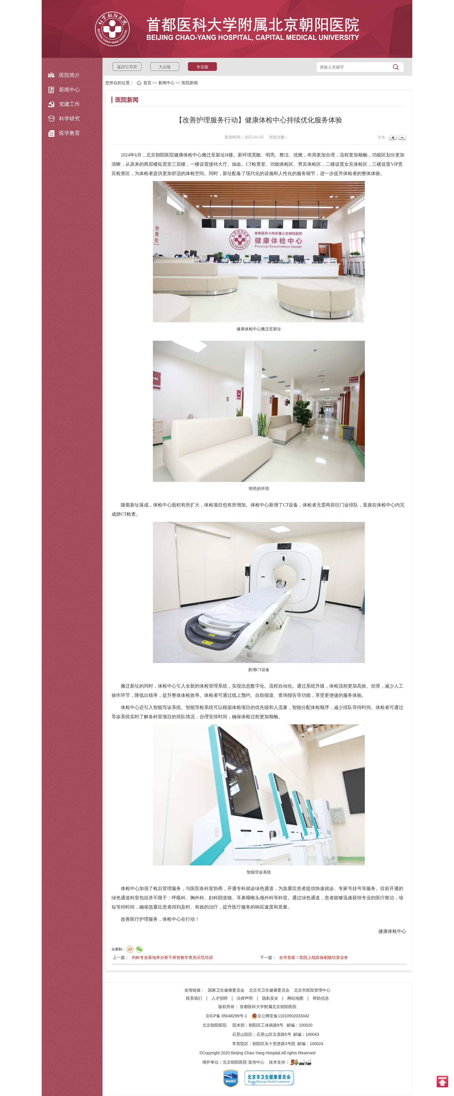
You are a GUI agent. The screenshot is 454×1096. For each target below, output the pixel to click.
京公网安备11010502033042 (280, 1016)
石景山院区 (242, 1034)
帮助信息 (321, 998)
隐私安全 (270, 998)
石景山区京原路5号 (274, 1034)
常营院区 (240, 1043)
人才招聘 (219, 998)
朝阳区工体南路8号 (266, 1025)
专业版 (202, 67)
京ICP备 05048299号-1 (226, 1016)
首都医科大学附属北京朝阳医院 (268, 1006)
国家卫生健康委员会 (226, 990)
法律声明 (245, 998)
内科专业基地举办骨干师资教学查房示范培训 (172, 957)
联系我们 (194, 998)
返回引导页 (127, 67)
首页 (147, 83)
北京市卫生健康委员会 (269, 990)
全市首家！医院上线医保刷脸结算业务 (313, 957)
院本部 (239, 1025)
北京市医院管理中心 (312, 990)
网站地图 (295, 998)
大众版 (165, 67)
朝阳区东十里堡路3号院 (273, 1043)
